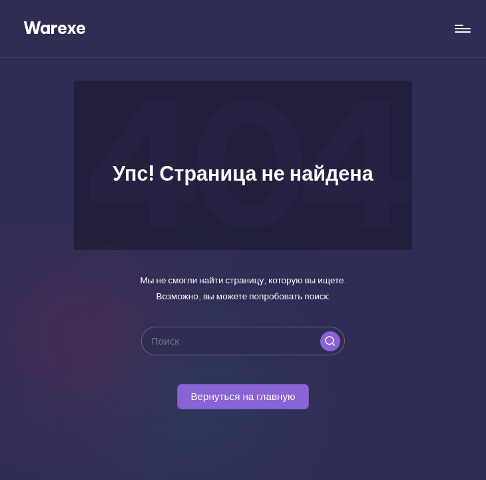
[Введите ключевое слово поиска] (242, 341)
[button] (330, 341)
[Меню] (462, 29)
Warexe (54, 28)
